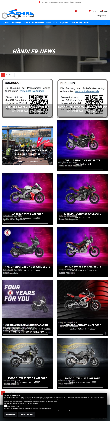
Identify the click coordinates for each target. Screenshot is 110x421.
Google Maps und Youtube (13, 406)
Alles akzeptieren (26, 414)
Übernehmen (10, 414)
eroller (4, 16)
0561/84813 (104, 11)
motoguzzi (4, 31)
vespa (4, 54)
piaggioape (4, 46)
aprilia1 (4, 23)
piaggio (4, 39)
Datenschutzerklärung (52, 399)
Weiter (11, 75)
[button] (16, 22)
